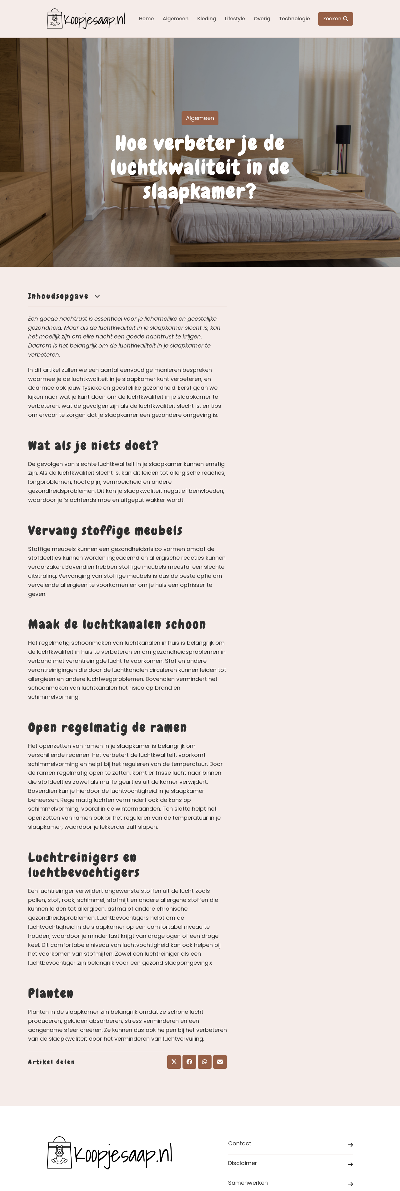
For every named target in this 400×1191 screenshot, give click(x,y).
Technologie (294, 18)
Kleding (206, 18)
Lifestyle (235, 18)
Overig (262, 18)
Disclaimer (290, 1164)
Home (146, 18)
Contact (290, 1144)
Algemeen (175, 18)
